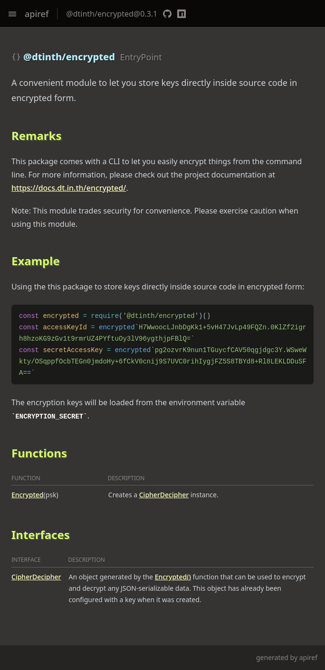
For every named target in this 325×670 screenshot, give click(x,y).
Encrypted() (173, 576)
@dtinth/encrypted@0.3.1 (111, 14)
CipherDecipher (164, 494)
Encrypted (27, 494)
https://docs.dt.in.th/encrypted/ (68, 188)
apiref (36, 13)
